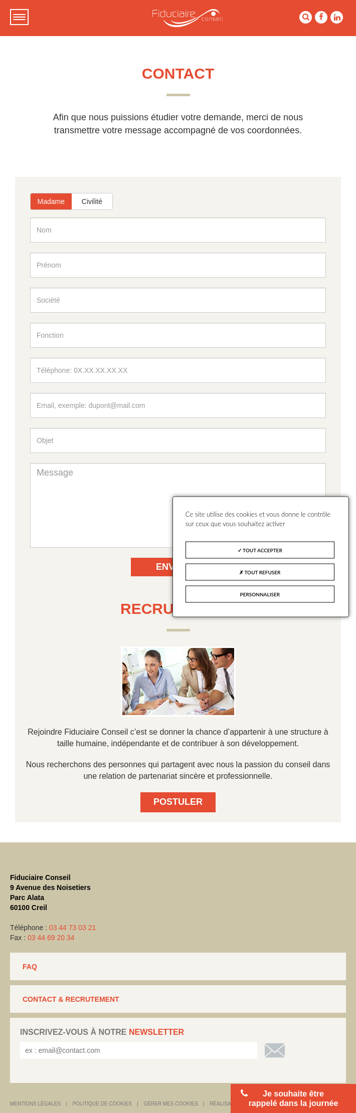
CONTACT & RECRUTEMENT (71, 999)
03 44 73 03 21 (72, 928)
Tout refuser (259, 572)
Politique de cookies (102, 1103)
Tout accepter (260, 550)
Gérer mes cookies (171, 1103)
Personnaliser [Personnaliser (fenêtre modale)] (260, 594)
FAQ (30, 967)
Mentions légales (35, 1103)
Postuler (178, 802)
